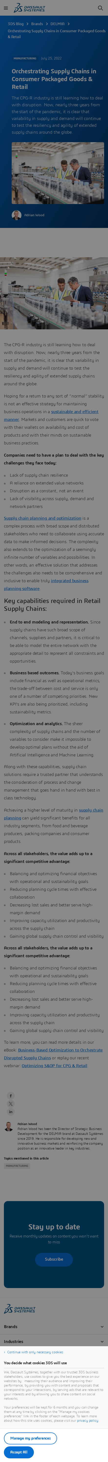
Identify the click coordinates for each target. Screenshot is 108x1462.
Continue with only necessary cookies (35, 1352)
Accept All (19, 1452)
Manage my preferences (30, 1438)
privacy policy (87, 1420)
